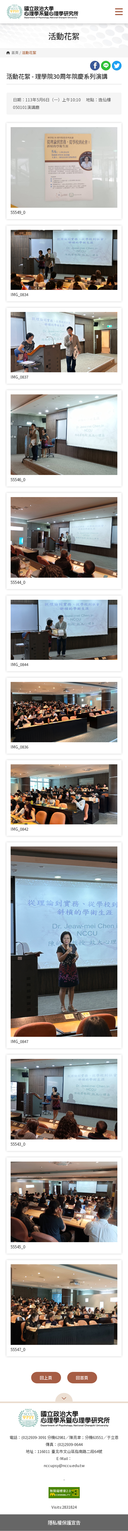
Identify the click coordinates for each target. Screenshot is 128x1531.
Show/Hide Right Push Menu (119, 11)
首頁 (15, 53)
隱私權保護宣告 (64, 1522)
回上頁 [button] (46, 1377)
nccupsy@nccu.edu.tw (64, 1465)
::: (8, 74)
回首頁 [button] (82, 1377)
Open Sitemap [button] (64, 1398)
